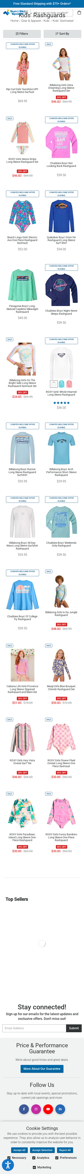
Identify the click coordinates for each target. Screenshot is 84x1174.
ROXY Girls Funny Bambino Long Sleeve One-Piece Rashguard (61, 837)
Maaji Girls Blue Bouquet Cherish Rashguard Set (61, 688)
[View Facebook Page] (24, 1109)
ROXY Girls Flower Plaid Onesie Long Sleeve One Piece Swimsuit (61, 763)
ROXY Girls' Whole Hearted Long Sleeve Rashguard (61, 393)
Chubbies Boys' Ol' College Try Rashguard (22, 618)
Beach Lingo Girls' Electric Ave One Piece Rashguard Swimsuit (22, 240)
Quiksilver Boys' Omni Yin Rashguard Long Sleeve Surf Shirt (61, 240)
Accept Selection (42, 1150)
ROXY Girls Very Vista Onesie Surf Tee (22, 762)
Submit (74, 1028)
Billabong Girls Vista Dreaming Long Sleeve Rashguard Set (61, 88)
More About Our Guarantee (42, 1069)
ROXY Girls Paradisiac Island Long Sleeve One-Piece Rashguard (22, 837)
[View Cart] (79, 13)
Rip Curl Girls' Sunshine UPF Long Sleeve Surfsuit (22, 90)
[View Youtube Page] (48, 1109)
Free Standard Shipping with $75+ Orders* (42, 3)
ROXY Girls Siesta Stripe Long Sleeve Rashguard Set (22, 160)
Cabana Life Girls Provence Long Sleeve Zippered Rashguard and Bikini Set (22, 689)
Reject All (65, 1150)
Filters (22, 33)
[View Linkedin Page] (60, 1109)
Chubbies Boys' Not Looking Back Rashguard (61, 164)
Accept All (19, 1150)
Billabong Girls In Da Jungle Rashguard (61, 614)
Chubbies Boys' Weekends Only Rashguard (61, 544)
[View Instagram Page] (36, 1109)
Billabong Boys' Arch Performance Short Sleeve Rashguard (61, 472)
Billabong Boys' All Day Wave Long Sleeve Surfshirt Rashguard (22, 545)
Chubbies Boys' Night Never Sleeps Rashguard (61, 312)
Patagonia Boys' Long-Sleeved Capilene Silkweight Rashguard (22, 309)
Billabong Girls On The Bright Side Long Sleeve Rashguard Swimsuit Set (22, 383)
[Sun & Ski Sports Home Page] (14, 12)
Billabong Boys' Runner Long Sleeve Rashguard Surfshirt (22, 472)
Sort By (62, 33)
